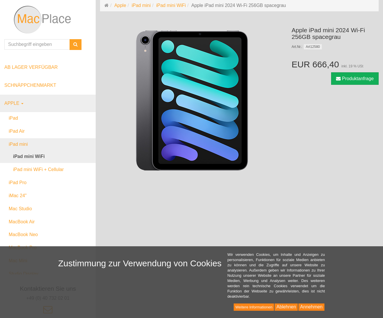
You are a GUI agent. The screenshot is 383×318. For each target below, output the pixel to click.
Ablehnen (286, 306)
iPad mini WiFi (29, 156)
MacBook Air (22, 221)
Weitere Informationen (254, 307)
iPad (13, 118)
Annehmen (311, 306)
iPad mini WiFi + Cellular (38, 169)
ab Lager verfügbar (31, 67)
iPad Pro (17, 182)
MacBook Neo (23, 234)
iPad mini (18, 144)
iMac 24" (18, 195)
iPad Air (17, 131)
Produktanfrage (355, 78)
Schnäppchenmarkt (30, 85)
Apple (13, 103)
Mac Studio (20, 208)
